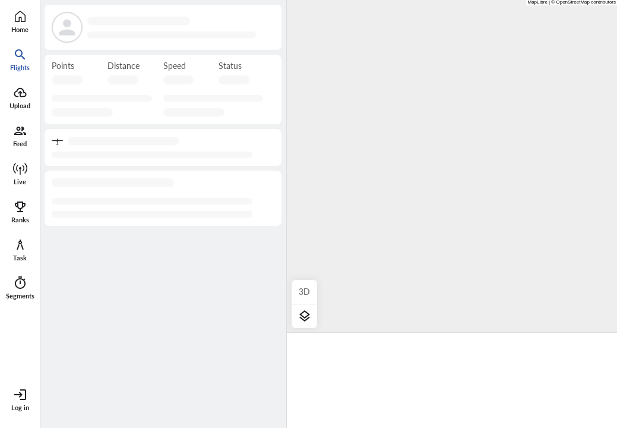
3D (304, 292)
